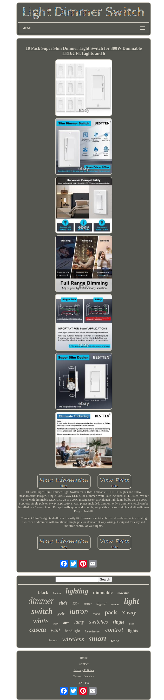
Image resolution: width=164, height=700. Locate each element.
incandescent (92, 631)
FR (87, 682)
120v (75, 603)
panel (132, 623)
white (41, 621)
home (52, 641)
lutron (79, 611)
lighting (77, 591)
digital (101, 603)
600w (115, 641)
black (43, 592)
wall (55, 630)
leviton (57, 593)
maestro (123, 593)
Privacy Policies (83, 670)
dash (56, 623)
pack (111, 612)
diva (66, 623)
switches (98, 622)
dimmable (102, 592)
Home (84, 657)
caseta (37, 629)
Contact (83, 664)
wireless (73, 639)
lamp (79, 622)
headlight (72, 631)
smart (97, 638)
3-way (129, 612)
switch (42, 611)
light (131, 601)
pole (61, 613)
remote (115, 604)
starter (88, 603)
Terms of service (83, 676)
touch (96, 614)
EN (81, 682)
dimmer (41, 600)
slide (63, 602)
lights (133, 630)
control (114, 629)
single (119, 622)
